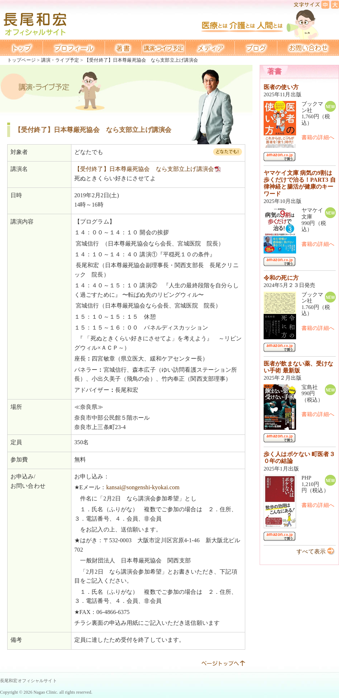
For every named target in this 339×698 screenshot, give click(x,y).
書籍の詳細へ (317, 137)
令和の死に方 (281, 278)
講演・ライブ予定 (60, 60)
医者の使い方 (281, 87)
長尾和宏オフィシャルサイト (28, 680)
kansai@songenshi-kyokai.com (142, 487)
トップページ (21, 60)
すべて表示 (311, 551)
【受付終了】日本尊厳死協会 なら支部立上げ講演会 (144, 169)
